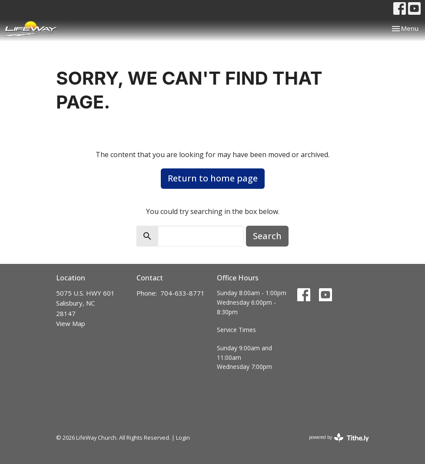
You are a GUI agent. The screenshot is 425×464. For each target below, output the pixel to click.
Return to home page (213, 178)
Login (183, 437)
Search (267, 236)
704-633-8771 (182, 293)
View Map (70, 323)
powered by (339, 437)
